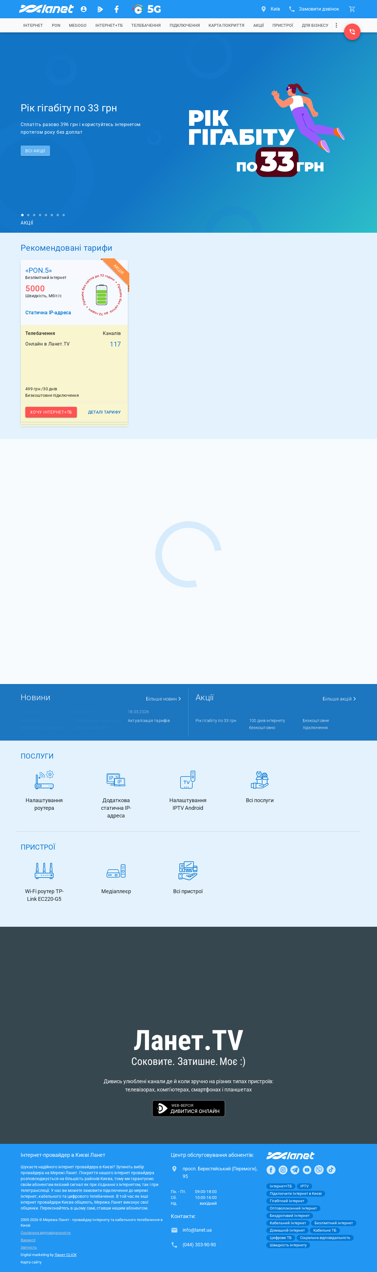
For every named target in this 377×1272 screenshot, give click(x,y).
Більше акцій (339, 699)
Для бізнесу (315, 25)
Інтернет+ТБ (109, 25)
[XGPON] (146, 9)
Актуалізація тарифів (149, 720)
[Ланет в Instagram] (283, 1169)
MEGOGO (78, 25)
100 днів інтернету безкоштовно (267, 724)
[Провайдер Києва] (45, 9)
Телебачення (146, 25)
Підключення (185, 25)
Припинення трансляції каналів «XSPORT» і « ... (97, 724)
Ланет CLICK (65, 1255)
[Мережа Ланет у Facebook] (116, 9)
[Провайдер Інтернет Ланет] (297, 1155)
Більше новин (163, 699)
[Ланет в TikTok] (331, 1169)
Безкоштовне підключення (316, 724)
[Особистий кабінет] (83, 9)
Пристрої (282, 25)
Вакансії (28, 1240)
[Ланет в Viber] (319, 1169)
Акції (258, 25)
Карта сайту (31, 1262)
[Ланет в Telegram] (295, 1169)
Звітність (29, 1247)
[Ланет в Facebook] (271, 1169)
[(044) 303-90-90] (352, 32)
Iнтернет (33, 25)
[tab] (33, 25)
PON (56, 25)
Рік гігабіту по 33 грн (216, 720)
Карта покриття (226, 25)
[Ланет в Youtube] (307, 1169)
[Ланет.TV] (100, 9)
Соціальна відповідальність (46, 1232)
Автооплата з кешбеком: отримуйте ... (44, 724)
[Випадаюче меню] (336, 25)
